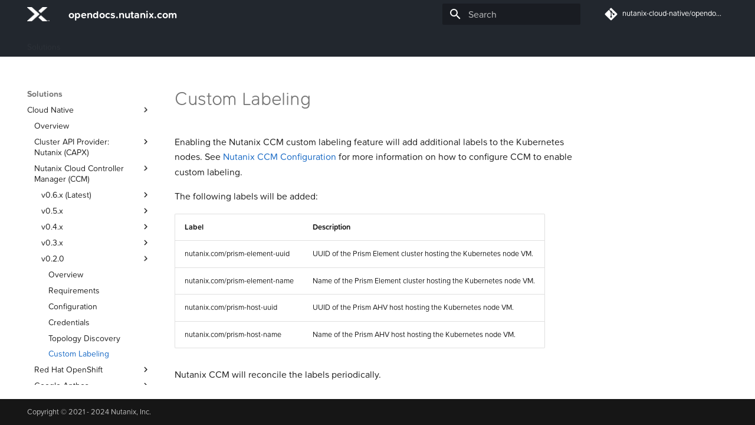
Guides (88, 43)
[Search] (511, 14)
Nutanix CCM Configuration (279, 156)
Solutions (44, 43)
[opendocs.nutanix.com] (38, 14)
